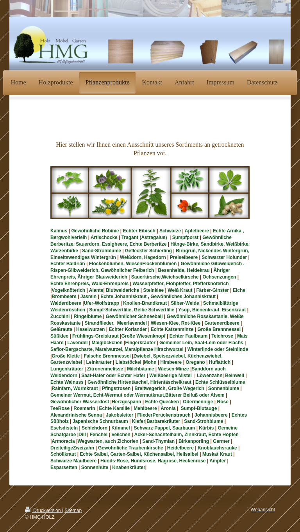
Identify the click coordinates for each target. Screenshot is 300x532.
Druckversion (43, 510)
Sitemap (73, 510)
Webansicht (263, 509)
